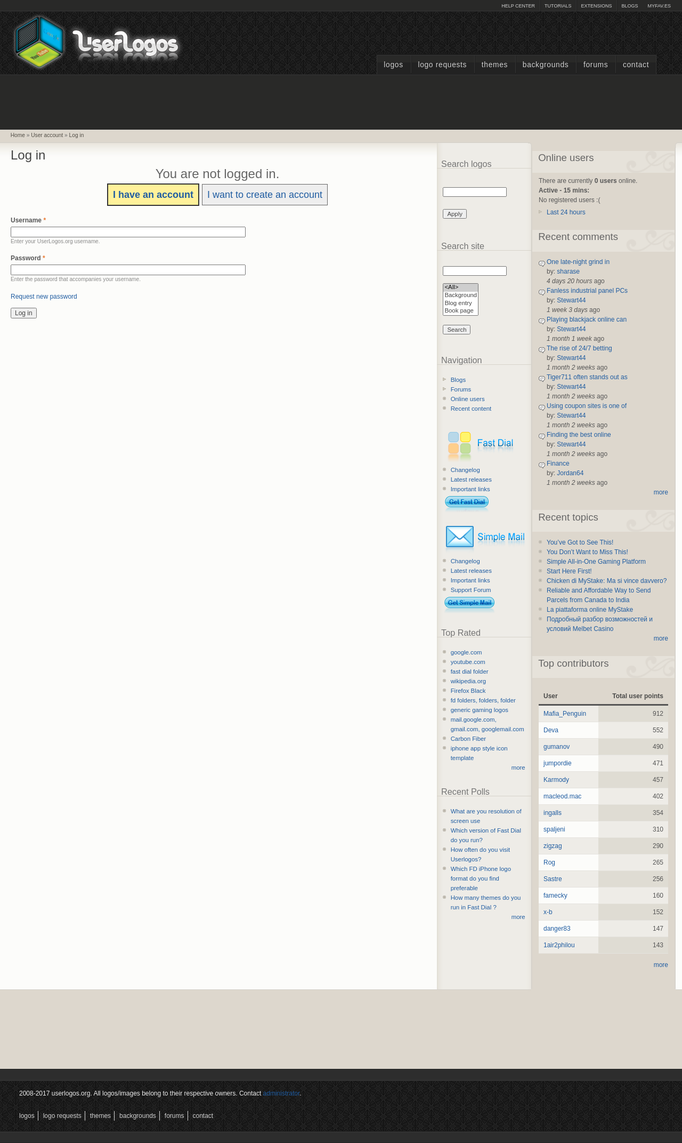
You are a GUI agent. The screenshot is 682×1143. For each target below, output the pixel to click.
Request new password (44, 296)
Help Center (518, 6)
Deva (550, 730)
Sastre (552, 879)
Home (18, 135)
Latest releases (471, 479)
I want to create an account (264, 194)
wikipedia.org (468, 681)
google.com (466, 652)
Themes (495, 65)
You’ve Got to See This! (580, 542)
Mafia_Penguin (564, 713)
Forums (595, 65)
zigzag (552, 846)
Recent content (471, 408)
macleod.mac (562, 796)
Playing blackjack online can (587, 319)
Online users (468, 399)
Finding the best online (579, 434)
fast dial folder (470, 671)
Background (460, 296)
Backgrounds (546, 65)
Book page (460, 311)
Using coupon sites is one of (587, 406)
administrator (281, 1093)
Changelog (465, 470)
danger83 (557, 928)
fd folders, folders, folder (483, 700)
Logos (393, 65)
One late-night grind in (578, 262)
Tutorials (558, 6)
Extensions (596, 6)
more (518, 767)
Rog (549, 862)
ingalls (552, 813)
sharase (568, 271)
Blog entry (460, 304)
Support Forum (471, 590)
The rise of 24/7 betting (579, 348)
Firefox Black (468, 691)
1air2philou (559, 945)
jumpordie (557, 763)
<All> (460, 288)
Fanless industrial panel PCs (587, 290)
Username (28, 220)
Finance (558, 463)
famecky (555, 895)
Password (28, 258)
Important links (470, 489)
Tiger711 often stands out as (587, 377)
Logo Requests (442, 65)
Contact (636, 65)
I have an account (153, 194)
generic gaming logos (479, 710)
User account (47, 135)
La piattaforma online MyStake (590, 609)
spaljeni (554, 829)
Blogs (629, 6)
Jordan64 (570, 473)
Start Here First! (569, 571)
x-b (548, 912)
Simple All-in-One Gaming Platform (596, 561)
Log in (76, 135)
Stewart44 (571, 300)
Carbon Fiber (468, 739)
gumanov (556, 746)
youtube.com (468, 662)
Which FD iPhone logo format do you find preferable (481, 878)
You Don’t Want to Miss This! (587, 552)
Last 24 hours (566, 212)
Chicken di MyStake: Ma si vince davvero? (607, 581)
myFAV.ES (659, 6)
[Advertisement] (341, 101)
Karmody (556, 780)
